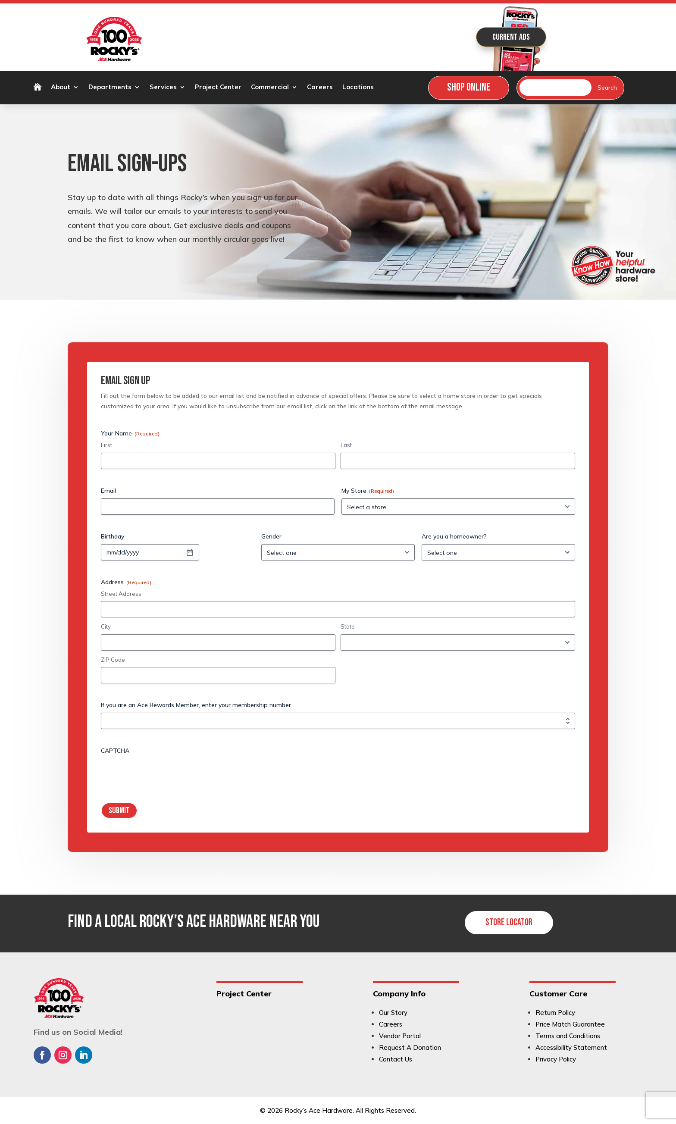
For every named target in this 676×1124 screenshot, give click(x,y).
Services (163, 87)
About (60, 87)
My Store (367, 491)
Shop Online (468, 87)
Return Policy (555, 1012)
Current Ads (511, 37)
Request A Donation (410, 1047)
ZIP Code (113, 659)
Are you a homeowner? (454, 536)
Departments (109, 87)
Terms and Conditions (567, 1036)
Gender (271, 536)
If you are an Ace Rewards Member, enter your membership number (196, 705)
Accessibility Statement (571, 1047)
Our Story (393, 1012)
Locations (358, 87)
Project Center (218, 87)
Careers (320, 87)
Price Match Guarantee (570, 1024)
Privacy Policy (555, 1059)
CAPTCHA (115, 751)
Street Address (121, 593)
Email (108, 491)
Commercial (270, 87)
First (106, 444)
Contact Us (395, 1059)
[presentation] (166, 775)
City (106, 626)
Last (346, 444)
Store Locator (508, 922)
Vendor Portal (400, 1036)
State (348, 626)
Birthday (112, 536)
